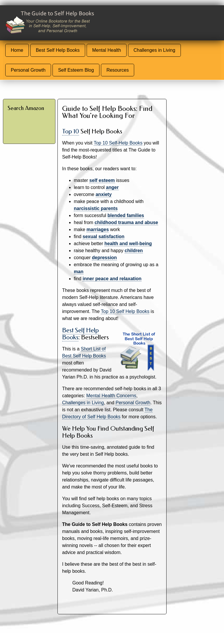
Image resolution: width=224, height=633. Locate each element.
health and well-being (128, 243)
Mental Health (106, 50)
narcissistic (86, 208)
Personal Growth (28, 70)
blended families (126, 215)
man (78, 271)
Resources (117, 70)
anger (112, 187)
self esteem (102, 180)
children (134, 250)
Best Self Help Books (58, 50)
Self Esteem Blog (76, 70)
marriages (98, 229)
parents (108, 208)
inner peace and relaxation (112, 278)
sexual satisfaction (103, 236)
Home (17, 50)
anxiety (104, 194)
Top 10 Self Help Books (125, 311)
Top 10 (70, 131)
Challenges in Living (154, 50)
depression (104, 257)
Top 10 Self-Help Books (118, 142)
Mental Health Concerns (111, 395)
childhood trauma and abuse (126, 222)
